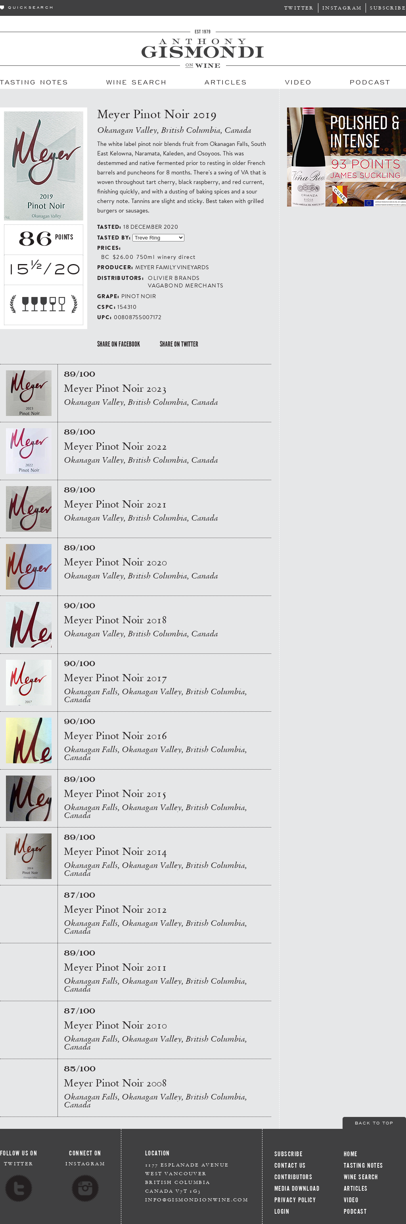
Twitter (299, 8)
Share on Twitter (179, 344)
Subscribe (388, 8)
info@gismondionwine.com (196, 1200)
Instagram (342, 8)
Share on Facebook (118, 344)
